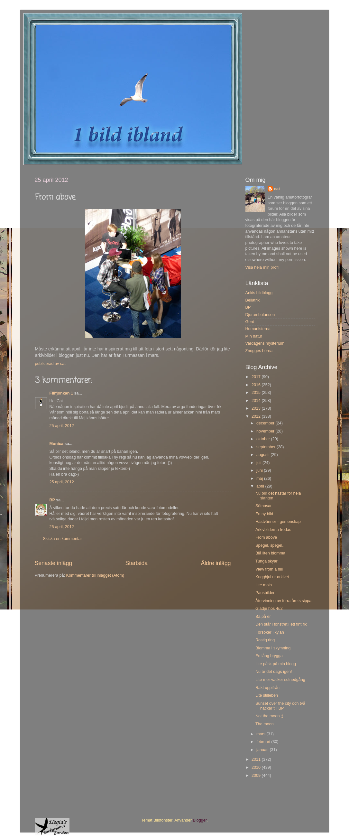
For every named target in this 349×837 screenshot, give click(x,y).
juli (259, 462)
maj (260, 478)
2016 (257, 385)
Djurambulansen (260, 314)
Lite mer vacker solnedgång (280, 679)
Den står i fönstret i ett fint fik (281, 624)
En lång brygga (269, 656)
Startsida (136, 563)
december (266, 423)
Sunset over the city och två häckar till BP (280, 706)
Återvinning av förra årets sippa (283, 601)
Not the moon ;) (269, 716)
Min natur (253, 336)
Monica (56, 444)
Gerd (249, 322)
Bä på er (263, 616)
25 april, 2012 (62, 425)
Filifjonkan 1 (61, 393)
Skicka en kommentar (62, 538)
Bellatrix (252, 300)
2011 (257, 759)
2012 (257, 416)
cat (277, 189)
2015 (257, 392)
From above (266, 537)
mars (261, 734)
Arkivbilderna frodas (273, 529)
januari (263, 750)
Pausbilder (265, 593)
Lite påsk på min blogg (275, 664)
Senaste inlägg (53, 563)
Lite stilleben (266, 695)
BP (52, 500)
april (260, 486)
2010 (257, 767)
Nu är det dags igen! (273, 671)
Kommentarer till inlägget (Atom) (95, 575)
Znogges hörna (259, 351)
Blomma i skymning (272, 648)
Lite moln (263, 585)
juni (260, 470)
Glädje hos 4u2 (269, 608)
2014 (257, 400)
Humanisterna (258, 329)
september (266, 447)
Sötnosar (263, 506)
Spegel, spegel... (270, 545)
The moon (264, 724)
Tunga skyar (266, 561)
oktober (263, 439)
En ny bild (264, 514)
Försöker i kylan (269, 632)
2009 (257, 775)
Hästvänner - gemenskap (278, 521)
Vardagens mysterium (265, 343)
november (266, 431)
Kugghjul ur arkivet (272, 577)
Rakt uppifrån (267, 687)
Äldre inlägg (216, 563)
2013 (257, 408)
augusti (263, 454)
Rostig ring (265, 640)
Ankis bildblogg (259, 293)
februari (263, 741)
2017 (257, 377)
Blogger (200, 820)
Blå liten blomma (270, 553)
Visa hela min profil (262, 267)
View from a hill (269, 569)
